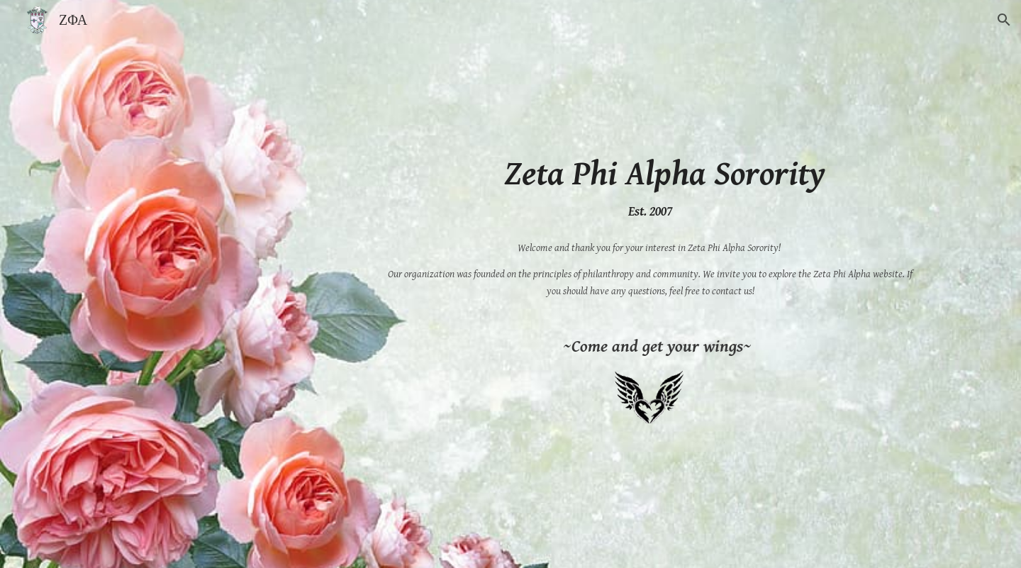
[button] (1004, 20)
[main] (650, 187)
